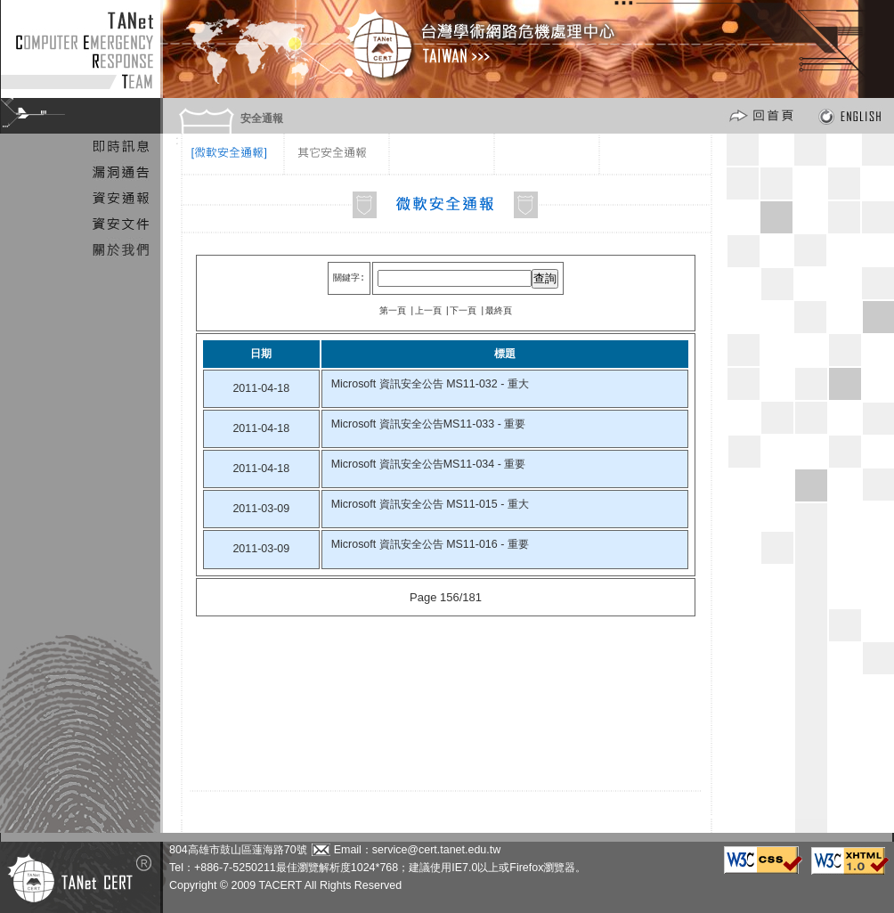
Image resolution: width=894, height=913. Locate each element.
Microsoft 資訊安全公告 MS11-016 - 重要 (430, 543)
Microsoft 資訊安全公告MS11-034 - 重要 (428, 463)
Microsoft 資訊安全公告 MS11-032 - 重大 (430, 383)
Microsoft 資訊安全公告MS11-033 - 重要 (428, 423)
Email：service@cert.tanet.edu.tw (417, 850)
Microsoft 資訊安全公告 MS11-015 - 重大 (430, 503)
